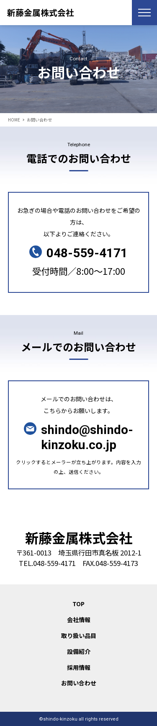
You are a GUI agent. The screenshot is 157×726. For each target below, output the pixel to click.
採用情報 (78, 667)
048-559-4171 (87, 253)
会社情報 (78, 619)
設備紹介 (78, 651)
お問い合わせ (78, 683)
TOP (78, 603)
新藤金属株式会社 (40, 12)
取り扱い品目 (78, 635)
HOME (14, 119)
